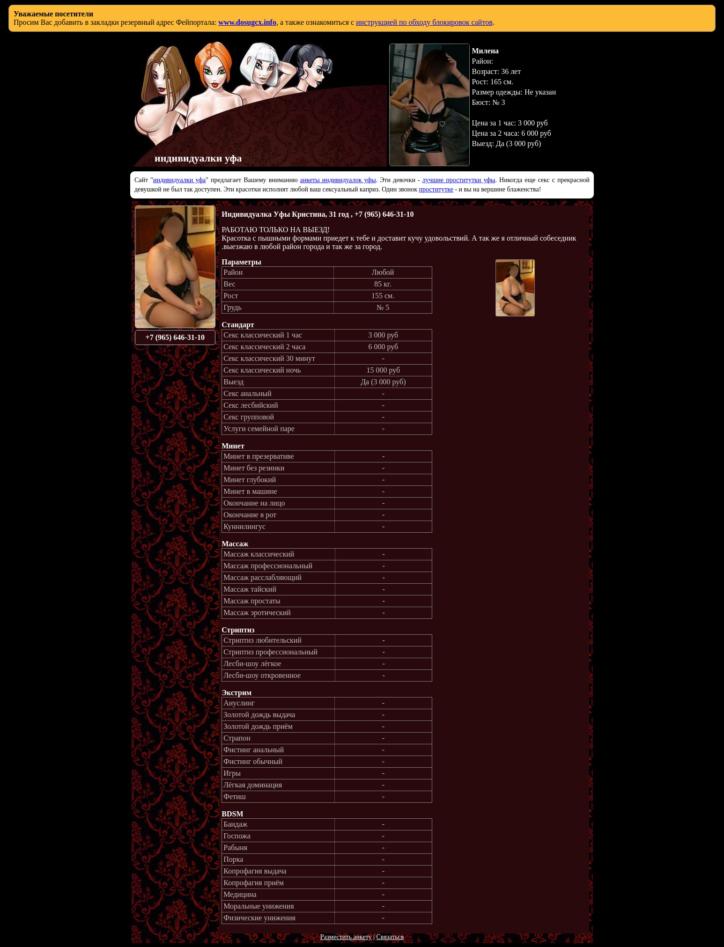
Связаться (390, 936)
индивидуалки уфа (179, 180)
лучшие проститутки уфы (458, 180)
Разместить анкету (346, 936)
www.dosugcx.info (247, 22)
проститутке (436, 189)
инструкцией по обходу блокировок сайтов (424, 22)
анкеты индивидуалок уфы (338, 180)
